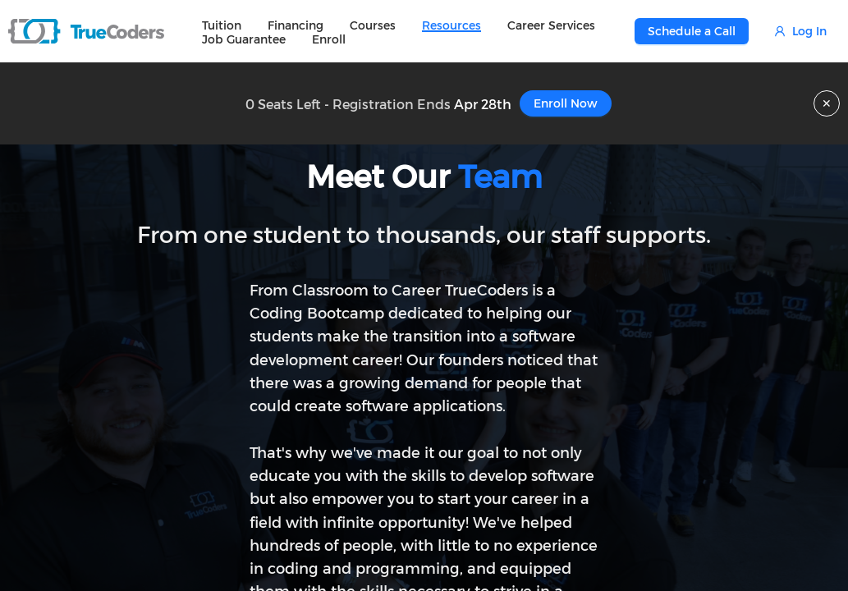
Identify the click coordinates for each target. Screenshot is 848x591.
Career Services (551, 25)
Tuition (221, 25)
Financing (295, 25)
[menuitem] (221, 25)
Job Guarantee (244, 39)
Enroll (329, 39)
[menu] (412, 31)
